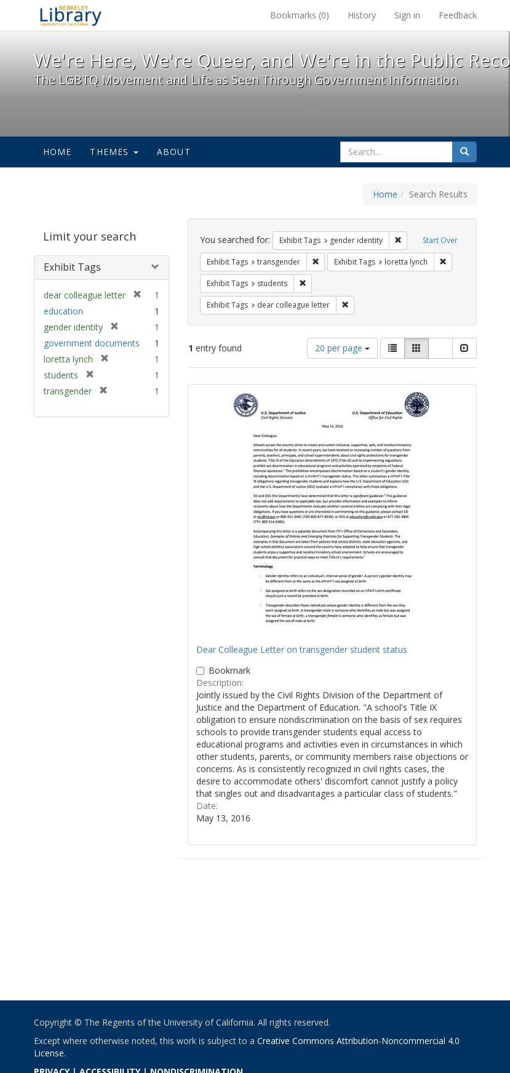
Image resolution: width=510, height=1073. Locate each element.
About (174, 152)
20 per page (342, 348)
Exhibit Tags (72, 267)
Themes (114, 152)
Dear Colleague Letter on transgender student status (301, 649)
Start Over (440, 240)
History (362, 15)
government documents (92, 343)
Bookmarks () (299, 15)
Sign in (407, 15)
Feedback (458, 15)
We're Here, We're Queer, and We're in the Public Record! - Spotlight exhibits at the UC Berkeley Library (71, 15)
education (63, 311)
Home (57, 152)
